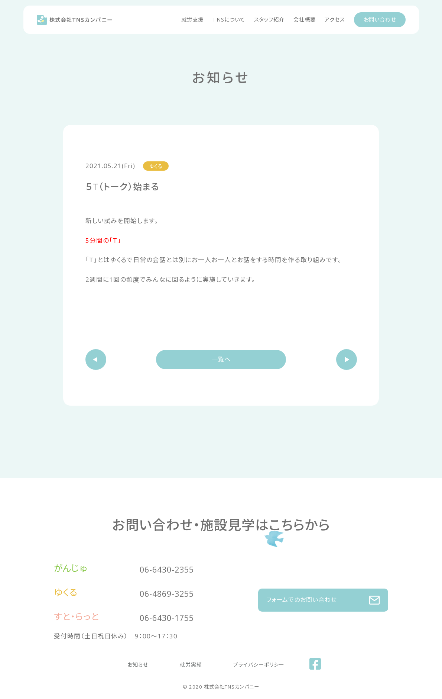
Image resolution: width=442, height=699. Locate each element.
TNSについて (228, 19)
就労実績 (191, 663)
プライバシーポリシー (245, 663)
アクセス (335, 19)
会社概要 (304, 19)
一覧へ (221, 360)
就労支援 (192, 19)
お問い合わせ (380, 19)
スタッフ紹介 (269, 19)
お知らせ (151, 663)
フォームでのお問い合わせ (323, 596)
